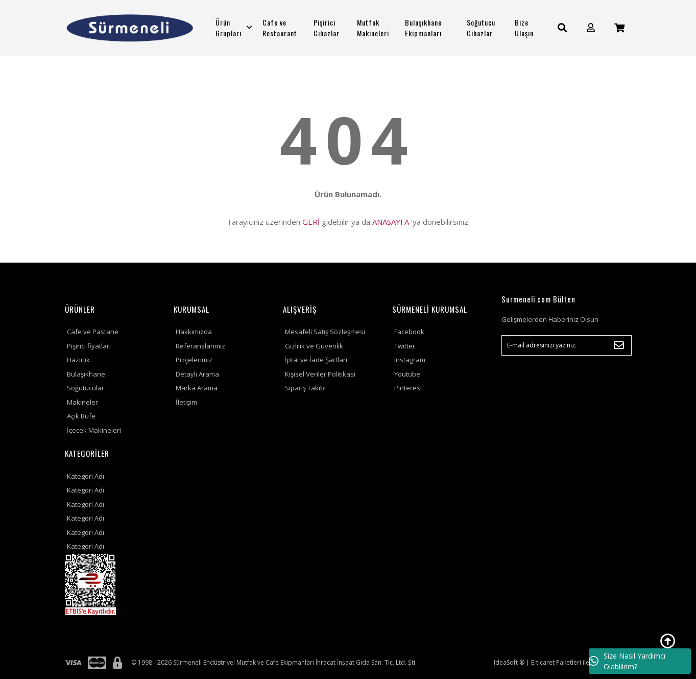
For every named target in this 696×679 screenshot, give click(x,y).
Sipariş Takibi (305, 387)
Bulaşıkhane (86, 374)
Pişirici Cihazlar (327, 27)
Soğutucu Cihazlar (481, 27)
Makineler (82, 402)
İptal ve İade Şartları (316, 359)
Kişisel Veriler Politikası (320, 374)
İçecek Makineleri (94, 430)
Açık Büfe (81, 415)
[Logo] (130, 28)
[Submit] (619, 345)
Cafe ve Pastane (92, 331)
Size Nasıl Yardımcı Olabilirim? (627, 661)
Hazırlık (78, 359)
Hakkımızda (194, 331)
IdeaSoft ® (509, 662)
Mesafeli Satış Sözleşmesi (325, 331)
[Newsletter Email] (566, 345)
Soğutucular (85, 387)
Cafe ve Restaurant (279, 27)
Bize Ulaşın (524, 27)
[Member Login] (591, 28)
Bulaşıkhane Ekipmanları (423, 27)
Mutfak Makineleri (373, 27)
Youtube (407, 374)
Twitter (404, 345)
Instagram (409, 359)
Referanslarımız (200, 345)
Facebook (409, 331)
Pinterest (408, 387)
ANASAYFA (390, 222)
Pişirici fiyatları (89, 345)
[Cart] (619, 28)
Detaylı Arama (197, 374)
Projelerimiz (194, 359)
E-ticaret (543, 662)
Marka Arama (197, 387)
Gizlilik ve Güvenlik (314, 345)
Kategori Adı (85, 476)
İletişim (186, 402)
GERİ (311, 222)
